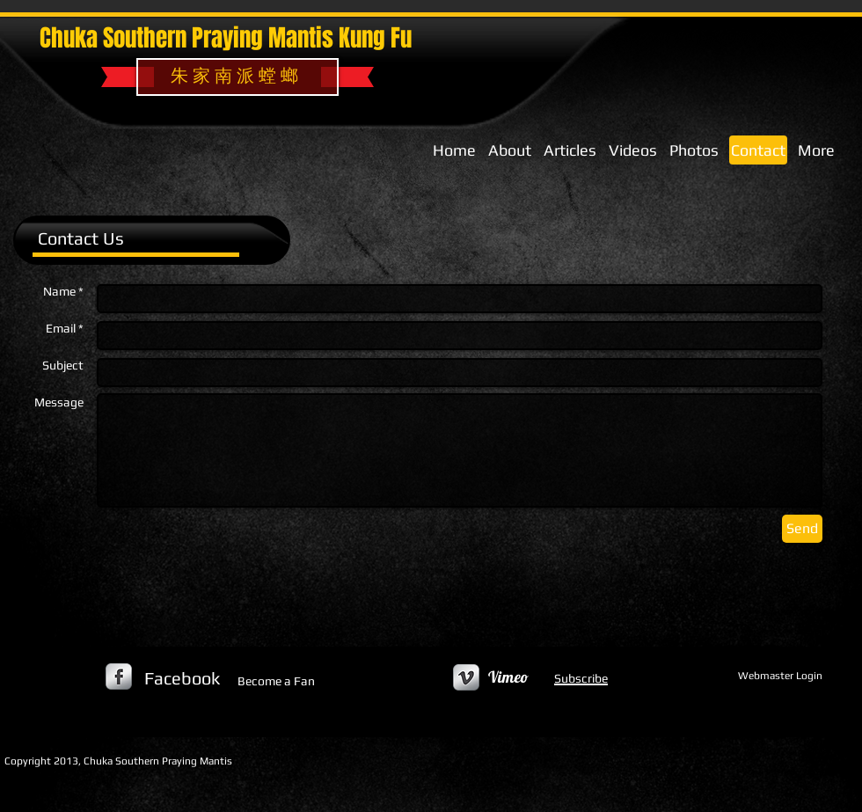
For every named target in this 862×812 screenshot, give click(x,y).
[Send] (802, 529)
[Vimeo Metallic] (466, 677)
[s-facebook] (119, 676)
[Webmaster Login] (780, 676)
